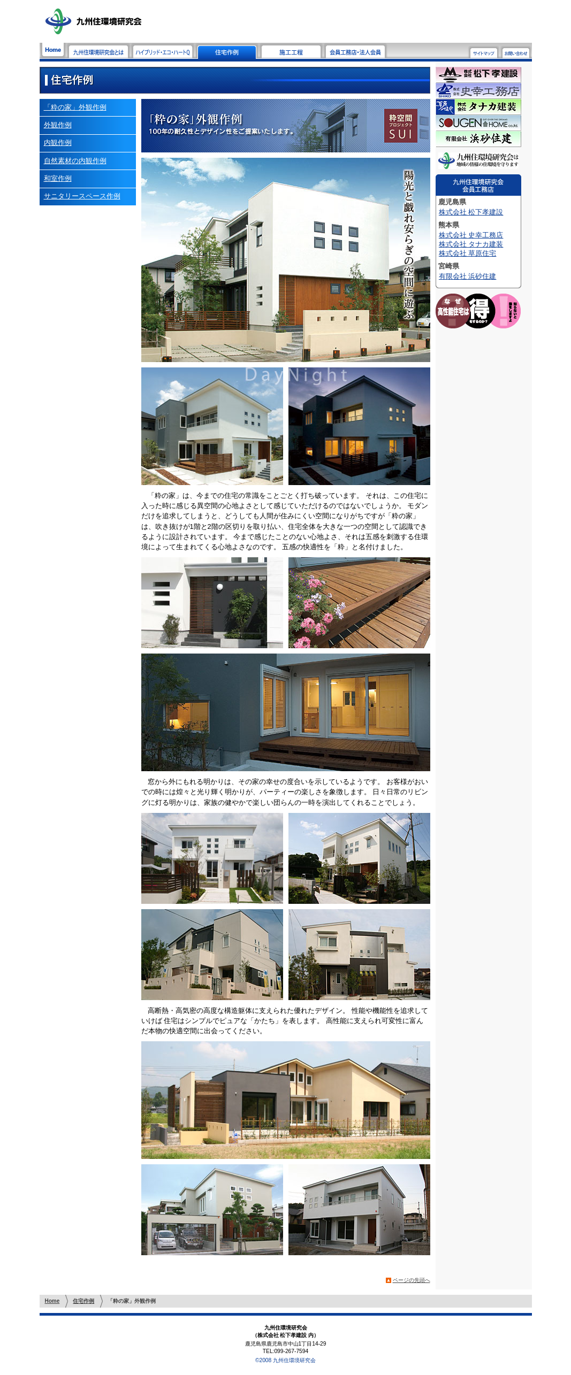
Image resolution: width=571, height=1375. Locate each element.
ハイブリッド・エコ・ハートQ (163, 51)
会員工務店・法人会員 (355, 51)
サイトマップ (484, 52)
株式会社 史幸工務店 (471, 235)
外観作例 (58, 125)
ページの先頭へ (411, 1280)
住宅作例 (227, 51)
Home (53, 51)
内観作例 (58, 143)
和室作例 (58, 178)
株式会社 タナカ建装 (471, 244)
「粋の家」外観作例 (75, 107)
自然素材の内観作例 (75, 161)
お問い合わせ (516, 52)
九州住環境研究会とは (98, 51)
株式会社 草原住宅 (468, 253)
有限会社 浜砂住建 (468, 276)
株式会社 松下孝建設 (471, 212)
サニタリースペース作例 (82, 196)
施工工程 (291, 51)
